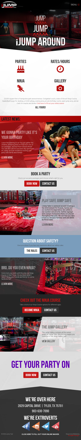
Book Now (32, 183)
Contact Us (48, 183)
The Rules (32, 250)
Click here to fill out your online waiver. (50, 103)
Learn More (7, 157)
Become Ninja (32, 310)
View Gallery (48, 341)
